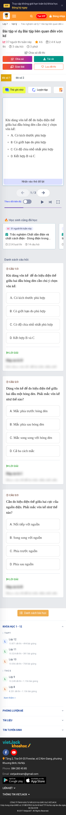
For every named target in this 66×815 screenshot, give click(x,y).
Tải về (48, 59)
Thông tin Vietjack (16, 794)
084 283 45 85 (19, 768)
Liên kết (9, 788)
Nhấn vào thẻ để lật (33, 181)
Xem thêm (9, 697)
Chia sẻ (17, 59)
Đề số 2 (20, 77)
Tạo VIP (41, 16)
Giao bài (17, 66)
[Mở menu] (14, 16)
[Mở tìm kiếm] (31, 16)
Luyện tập (40, 90)
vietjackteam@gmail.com (24, 774)
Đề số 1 (6, 77)
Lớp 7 (5, 24)
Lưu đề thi (48, 66)
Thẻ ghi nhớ (14, 90)
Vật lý (14, 24)
